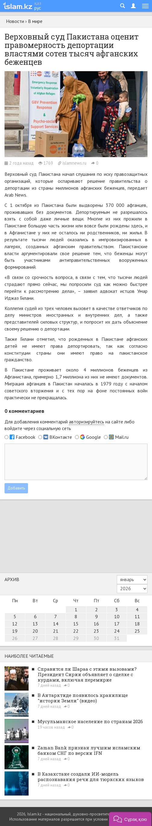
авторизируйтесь (86, 422)
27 (35, 638)
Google (93, 437)
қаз (37, 3)
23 (96, 631)
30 (96, 638)
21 (55, 631)
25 (137, 631)
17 (116, 624)
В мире (35, 21)
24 (116, 631)
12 (14, 624)
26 (14, 638)
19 (14, 631)
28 (55, 638)
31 (116, 638)
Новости (15, 21)
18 (137, 624)
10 (116, 616)
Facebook (25, 437)
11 (137, 616)
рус (37, 8)
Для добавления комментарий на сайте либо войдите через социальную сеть (70, 425)
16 (96, 624)
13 (35, 624)
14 (55, 624)
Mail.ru (122, 437)
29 (76, 638)
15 (76, 624)
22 (76, 631)
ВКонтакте (60, 437)
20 (35, 631)
